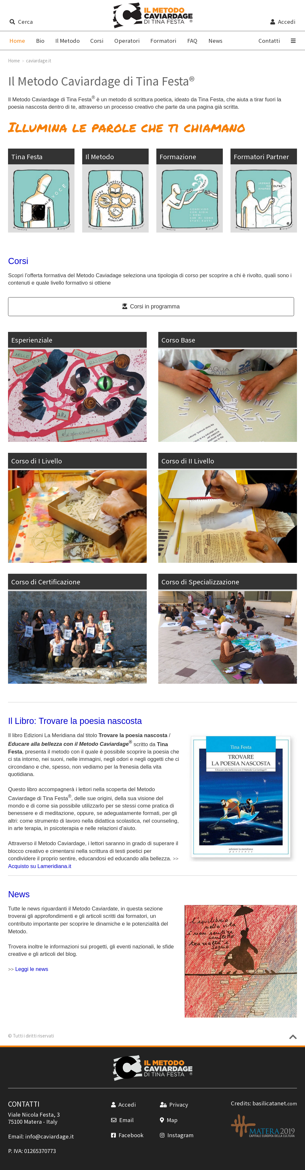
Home (14, 60)
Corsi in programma (151, 306)
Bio (40, 40)
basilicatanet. (274, 1103)
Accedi (282, 21)
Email (122, 1120)
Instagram (177, 1135)
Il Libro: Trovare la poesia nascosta (75, 721)
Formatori (163, 40)
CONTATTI (23, 1104)
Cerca (21, 21)
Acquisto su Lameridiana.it (39, 866)
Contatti (269, 40)
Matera (33, 1121)
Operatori (127, 40)
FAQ (192, 40)
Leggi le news (31, 969)
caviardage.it (38, 60)
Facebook (127, 1135)
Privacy (174, 1104)
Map (169, 1120)
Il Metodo (67, 40)
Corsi (96, 40)
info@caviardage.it (49, 1136)
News (215, 40)
